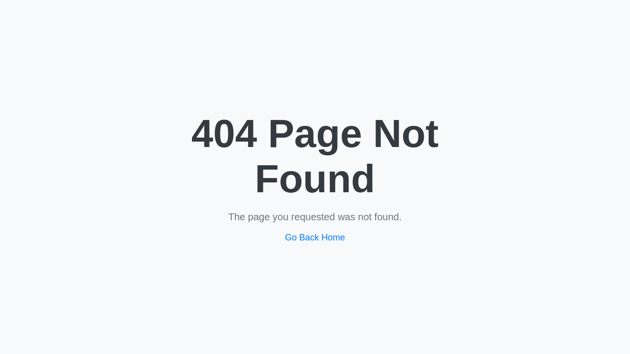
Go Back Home (315, 237)
